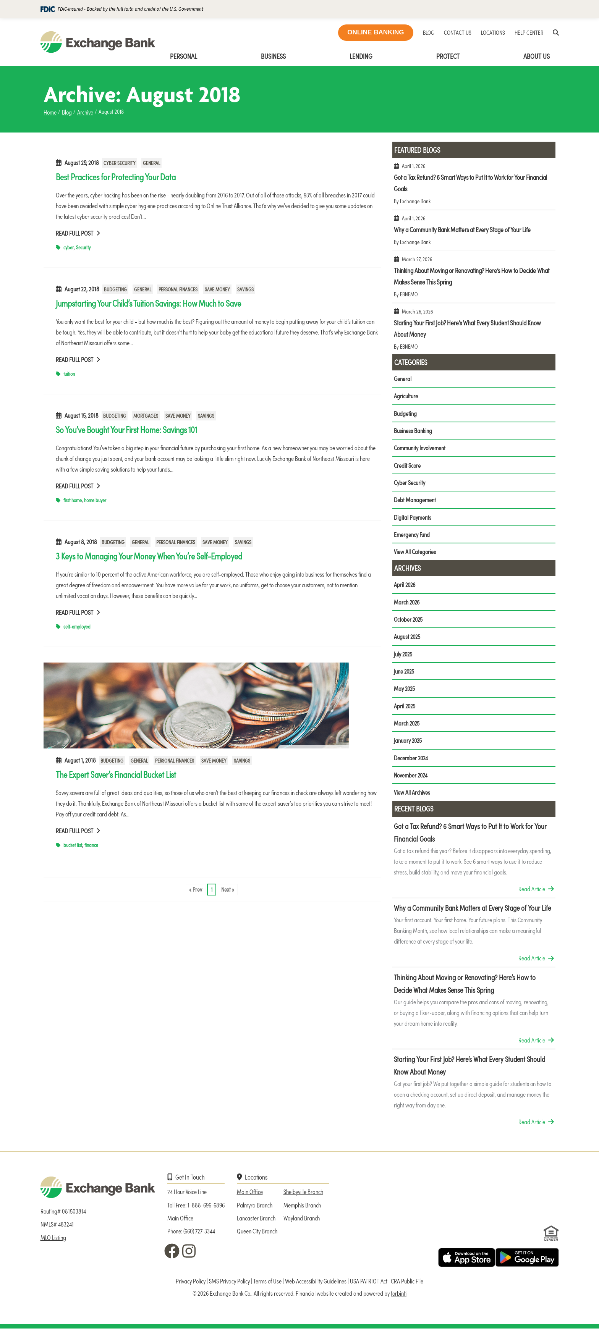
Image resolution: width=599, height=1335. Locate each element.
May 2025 (405, 693)
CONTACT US (457, 32)
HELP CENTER (529, 32)
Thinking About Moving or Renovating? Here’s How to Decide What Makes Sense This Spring (473, 279)
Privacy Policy (191, 1287)
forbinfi (398, 1299)
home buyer (95, 500)
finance (91, 845)
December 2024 (411, 764)
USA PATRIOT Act (368, 1287)
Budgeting (115, 289)
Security (83, 247)
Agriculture (406, 396)
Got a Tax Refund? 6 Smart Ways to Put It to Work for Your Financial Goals (473, 186)
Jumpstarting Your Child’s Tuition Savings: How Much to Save (148, 303)
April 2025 (405, 711)
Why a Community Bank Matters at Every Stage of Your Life (473, 233)
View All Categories (415, 555)
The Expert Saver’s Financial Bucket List (116, 774)
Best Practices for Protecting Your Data (116, 176)
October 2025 (409, 623)
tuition (69, 373)
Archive (85, 112)
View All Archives (412, 799)
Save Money (217, 289)
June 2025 (405, 675)
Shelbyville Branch (303, 1198)
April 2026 (405, 587)
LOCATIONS (493, 32)
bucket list (72, 845)
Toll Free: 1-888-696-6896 (196, 1211)
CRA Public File (407, 1287)
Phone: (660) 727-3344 (191, 1237)
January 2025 (408, 746)
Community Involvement (420, 449)
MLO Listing (53, 1244)
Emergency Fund (412, 537)
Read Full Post (78, 233)
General (151, 162)
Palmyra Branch (254, 1211)
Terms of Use (267, 1287)
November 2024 (411, 781)
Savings (245, 289)
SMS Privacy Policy (229, 1287)
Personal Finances (178, 289)
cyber (68, 247)
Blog (67, 112)
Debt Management (415, 502)
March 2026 (407, 605)
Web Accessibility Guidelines (315, 1287)
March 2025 (407, 728)
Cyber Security (120, 162)
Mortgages (145, 415)
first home (72, 500)
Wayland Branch (301, 1224)
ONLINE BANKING (375, 32)
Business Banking (413, 431)
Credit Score (407, 466)
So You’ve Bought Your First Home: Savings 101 (126, 429)
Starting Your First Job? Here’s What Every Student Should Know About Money (473, 332)
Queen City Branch (257, 1237)
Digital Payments (412, 519)
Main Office (250, 1198)
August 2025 (407, 640)
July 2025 (404, 658)
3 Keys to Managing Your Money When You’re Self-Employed (149, 556)
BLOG (428, 32)
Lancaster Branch (256, 1224)
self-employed (77, 626)
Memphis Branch (302, 1211)
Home (50, 112)
